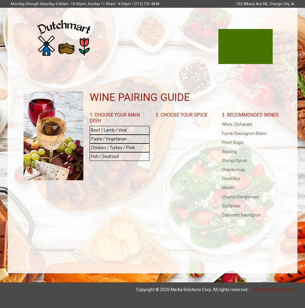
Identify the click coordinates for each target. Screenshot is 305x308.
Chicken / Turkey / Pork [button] (113, 147)
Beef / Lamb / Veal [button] (109, 130)
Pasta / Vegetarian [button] (109, 138)
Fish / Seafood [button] (105, 156)
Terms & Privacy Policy (273, 289)
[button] (252, 124)
